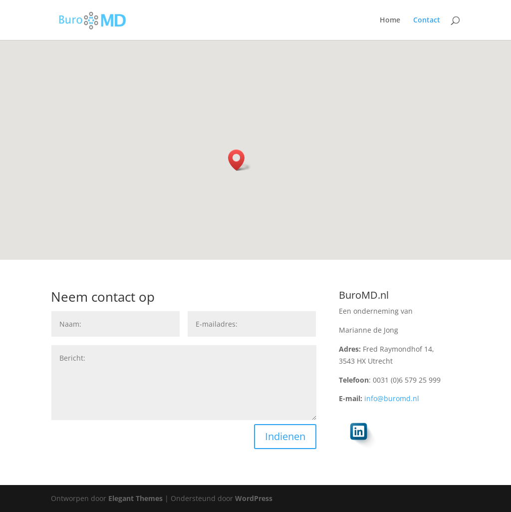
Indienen (285, 436)
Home (390, 20)
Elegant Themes (135, 498)
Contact (426, 20)
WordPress (253, 498)
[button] (239, 160)
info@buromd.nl (391, 398)
